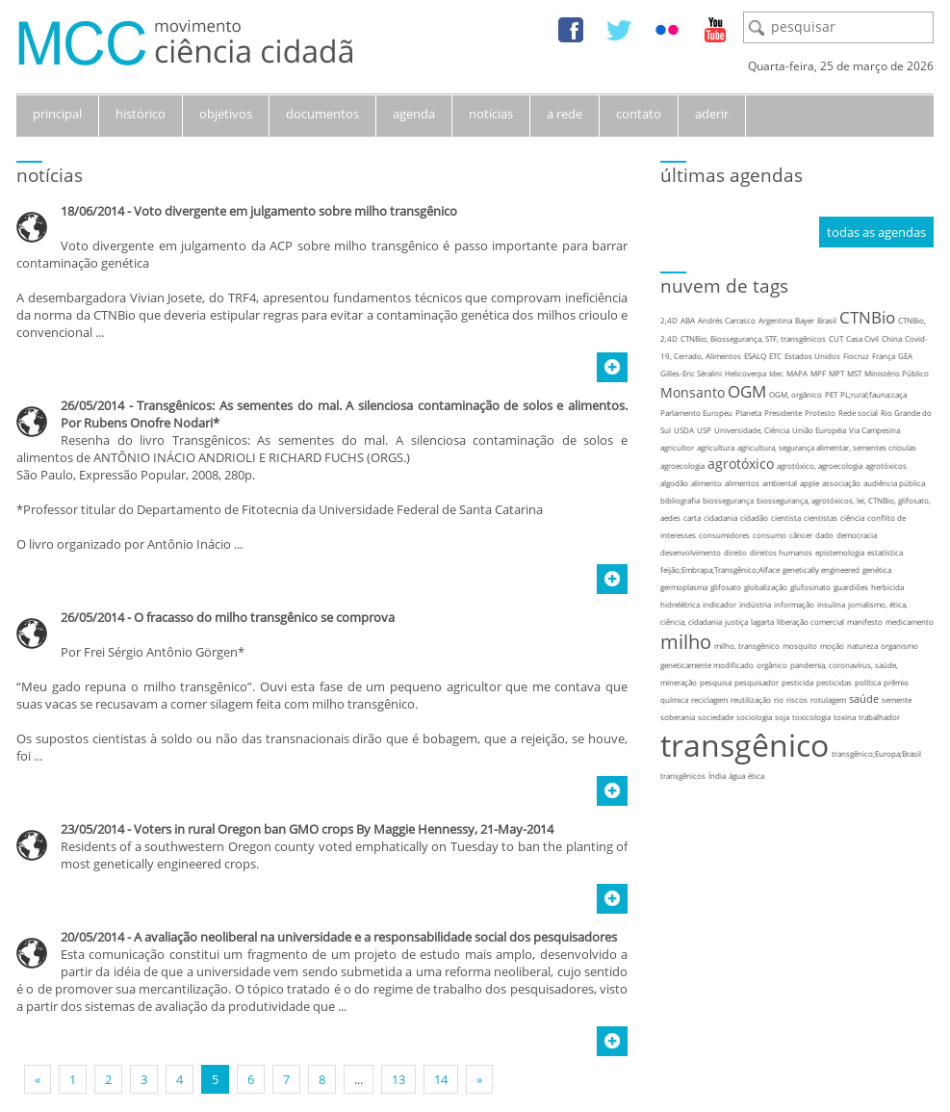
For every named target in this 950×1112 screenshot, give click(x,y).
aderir (712, 113)
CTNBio (867, 317)
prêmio (896, 682)
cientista (786, 517)
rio (778, 699)
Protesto (820, 412)
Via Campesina (874, 430)
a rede (564, 113)
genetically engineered (821, 569)
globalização (765, 587)
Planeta (748, 412)
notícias (491, 113)
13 (398, 1079)
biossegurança (728, 500)
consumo (769, 535)
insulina (831, 604)
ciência (852, 517)
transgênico (744, 744)
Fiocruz (856, 355)
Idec (776, 373)
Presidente (783, 412)
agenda (414, 113)
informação (794, 604)
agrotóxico (740, 463)
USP (704, 430)
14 (441, 1079)
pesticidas (834, 682)
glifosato (725, 587)
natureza (862, 645)
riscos (797, 699)
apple (809, 483)
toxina (845, 716)
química (674, 699)
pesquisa (716, 682)
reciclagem (709, 699)
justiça (736, 621)
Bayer (804, 320)
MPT (836, 373)
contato (638, 113)
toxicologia (811, 716)
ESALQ (755, 355)
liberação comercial (810, 621)
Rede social (858, 412)
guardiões (851, 587)
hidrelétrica (680, 604)
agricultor (677, 447)
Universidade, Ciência (751, 430)
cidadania (720, 517)
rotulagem (828, 699)
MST (854, 373)
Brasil (826, 320)
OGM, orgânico (795, 394)
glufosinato (810, 587)
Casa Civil (862, 338)
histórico (141, 113)
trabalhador (879, 716)
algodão (674, 483)
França (883, 355)
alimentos (742, 483)
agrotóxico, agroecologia (819, 465)
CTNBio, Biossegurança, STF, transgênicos (753, 338)
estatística (885, 552)
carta (692, 517)
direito (735, 552)
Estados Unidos (812, 355)
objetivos (225, 113)
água (737, 775)
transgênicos (683, 775)
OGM (747, 391)
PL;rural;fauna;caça (873, 394)
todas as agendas (876, 232)
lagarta (762, 621)
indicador (719, 604)
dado (824, 535)
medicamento (910, 621)
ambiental (779, 483)
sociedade (715, 716)
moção (832, 645)
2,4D (669, 320)
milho (685, 642)
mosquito (800, 645)
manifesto (865, 621)
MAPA (797, 373)
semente (896, 699)
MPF (818, 373)
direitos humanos (781, 552)
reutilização (751, 699)
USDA (684, 430)
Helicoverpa (745, 373)
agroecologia (682, 465)
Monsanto (692, 392)
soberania (677, 716)
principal (57, 113)
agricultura (715, 447)
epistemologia (839, 552)
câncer (800, 535)
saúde (864, 698)
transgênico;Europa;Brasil (876, 753)
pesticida (797, 682)
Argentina (775, 320)
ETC (775, 355)
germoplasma (683, 587)
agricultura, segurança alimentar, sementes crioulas (826, 447)
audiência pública (894, 483)
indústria (755, 604)
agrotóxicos (886, 465)
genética (876, 569)
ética (756, 775)
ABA (687, 320)
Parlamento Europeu (696, 412)
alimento (706, 483)
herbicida (887, 587)
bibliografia (680, 500)
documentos (322, 113)
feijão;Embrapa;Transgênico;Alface (720, 569)
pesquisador (756, 682)
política (868, 682)
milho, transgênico (747, 645)
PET (831, 394)
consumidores (724, 535)
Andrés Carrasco (727, 320)
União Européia (819, 430)
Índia (717, 775)
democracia (856, 535)
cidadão (754, 517)
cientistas (820, 517)
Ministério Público (896, 373)
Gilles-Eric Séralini (691, 373)
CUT (836, 338)
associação (841, 483)
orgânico (772, 664)
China (892, 338)
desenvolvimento (690, 552)
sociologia (754, 716)
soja (782, 716)
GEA (905, 355)
